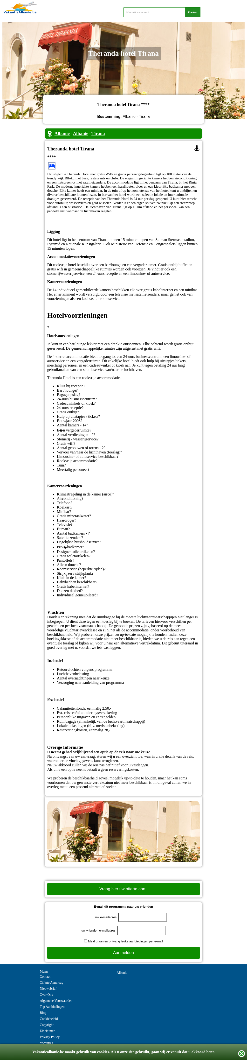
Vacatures (46, 1043)
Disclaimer (47, 1031)
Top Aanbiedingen (52, 1007)
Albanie (62, 133)
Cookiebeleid (49, 1019)
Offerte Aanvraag (51, 982)
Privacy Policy (50, 1037)
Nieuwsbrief (48, 988)
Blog (43, 1013)
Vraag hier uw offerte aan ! (123, 889)
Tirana (98, 133)
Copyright (47, 1025)
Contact (45, 976)
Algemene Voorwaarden (56, 1001)
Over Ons (46, 994)
